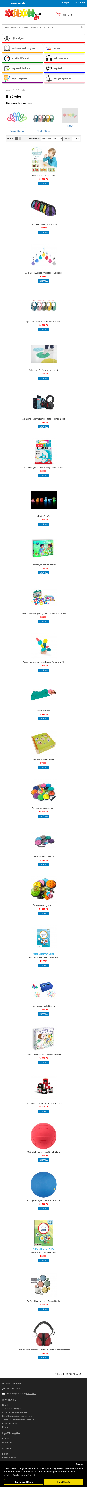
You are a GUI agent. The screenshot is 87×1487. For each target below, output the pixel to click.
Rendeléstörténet (9, 1458)
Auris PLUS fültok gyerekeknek (43, 224)
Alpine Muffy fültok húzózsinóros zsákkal (43, 321)
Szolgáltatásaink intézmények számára (18, 1416)
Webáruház (10, 90)
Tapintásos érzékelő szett (43, 1006)
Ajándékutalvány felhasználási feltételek (18, 1420)
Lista (16, 138)
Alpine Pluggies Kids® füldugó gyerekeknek (43, 467)
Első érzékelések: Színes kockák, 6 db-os (43, 1103)
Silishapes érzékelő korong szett (43, 370)
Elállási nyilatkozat (9, 1423)
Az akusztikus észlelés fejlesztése (43, 957)
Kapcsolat (31, 1393)
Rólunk (5, 1405)
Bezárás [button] (79, 1464)
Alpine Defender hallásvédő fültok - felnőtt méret (43, 419)
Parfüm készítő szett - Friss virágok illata (43, 1054)
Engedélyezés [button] (63, 1482)
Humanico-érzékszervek (43, 759)
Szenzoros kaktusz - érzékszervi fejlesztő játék (43, 662)
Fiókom (5, 1454)
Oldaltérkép (7, 1442)
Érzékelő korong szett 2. (43, 857)
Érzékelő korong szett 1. (43, 905)
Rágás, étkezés (17, 131)
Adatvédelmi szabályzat (12, 1409)
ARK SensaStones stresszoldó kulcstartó (43, 273)
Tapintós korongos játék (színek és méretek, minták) (44, 613)
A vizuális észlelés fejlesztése (44, 1252)
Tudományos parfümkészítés (43, 565)
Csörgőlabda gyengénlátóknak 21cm (43, 1152)
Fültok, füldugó (44, 131)
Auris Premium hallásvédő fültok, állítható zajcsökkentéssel (43, 1350)
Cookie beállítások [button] (23, 1482)
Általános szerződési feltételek (14, 1412)
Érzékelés (21, 90)
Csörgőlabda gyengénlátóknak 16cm (43, 1200)
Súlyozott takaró (43, 711)
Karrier (5, 1427)
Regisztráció (79, 2)
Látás (70, 125)
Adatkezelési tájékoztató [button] (24, 1475)
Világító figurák (43, 516)
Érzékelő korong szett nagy (43, 808)
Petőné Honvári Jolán (43, 954)
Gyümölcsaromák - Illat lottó (43, 175)
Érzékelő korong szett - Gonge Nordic (43, 1301)
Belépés (66, 2)
